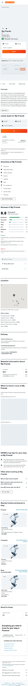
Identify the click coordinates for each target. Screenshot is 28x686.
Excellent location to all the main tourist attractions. (13, 238)
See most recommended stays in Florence (21, 571)
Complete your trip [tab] (8, 635)
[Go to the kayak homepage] (9, 2)
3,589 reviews (14, 39)
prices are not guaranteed (7, 665)
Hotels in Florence (8, 648)
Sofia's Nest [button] (4, 590)
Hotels (13, 683)
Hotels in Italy (4, 684)
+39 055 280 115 (6, 36)
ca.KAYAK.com (7, 683)
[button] (2, 2)
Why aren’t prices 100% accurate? (14, 675)
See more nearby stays (21, 509)
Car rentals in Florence (9, 644)
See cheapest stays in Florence (22, 540)
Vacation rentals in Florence (10, 650)
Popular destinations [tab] (20, 635)
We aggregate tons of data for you (14, 673)
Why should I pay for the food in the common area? (13, 251)
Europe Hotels (19, 683)
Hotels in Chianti (21, 684)
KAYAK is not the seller (14, 670)
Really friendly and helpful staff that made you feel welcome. (12, 242)
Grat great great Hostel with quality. (12, 244)
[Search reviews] (15, 259)
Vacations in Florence (9, 646)
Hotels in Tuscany (12, 684)
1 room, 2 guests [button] (7, 47)
